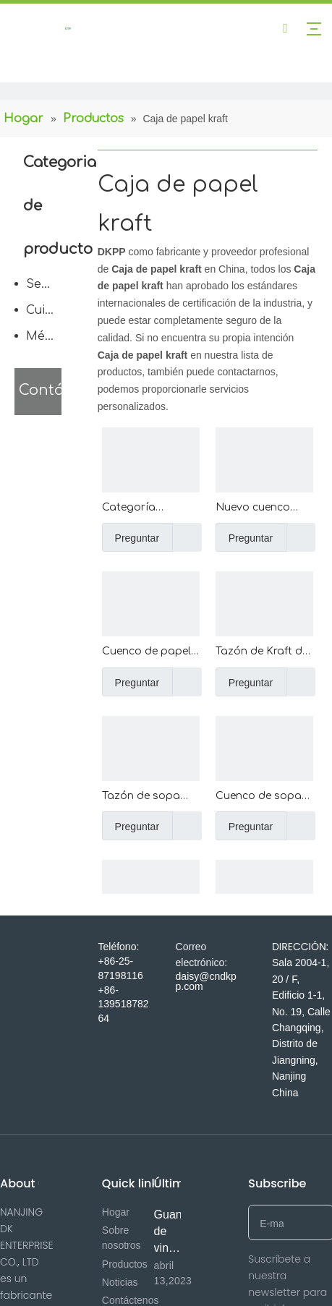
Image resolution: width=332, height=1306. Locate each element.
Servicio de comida (47, 284)
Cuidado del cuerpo (47, 310)
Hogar (115, 1212)
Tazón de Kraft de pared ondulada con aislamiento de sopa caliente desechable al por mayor (263, 653)
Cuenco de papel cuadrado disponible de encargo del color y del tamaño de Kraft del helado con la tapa (148, 653)
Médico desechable (47, 336)
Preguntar (130, 537)
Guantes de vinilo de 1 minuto (175, 1247)
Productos (125, 1264)
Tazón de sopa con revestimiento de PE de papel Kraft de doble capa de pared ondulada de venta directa (147, 797)
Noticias (120, 1282)
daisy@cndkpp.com (206, 981)
